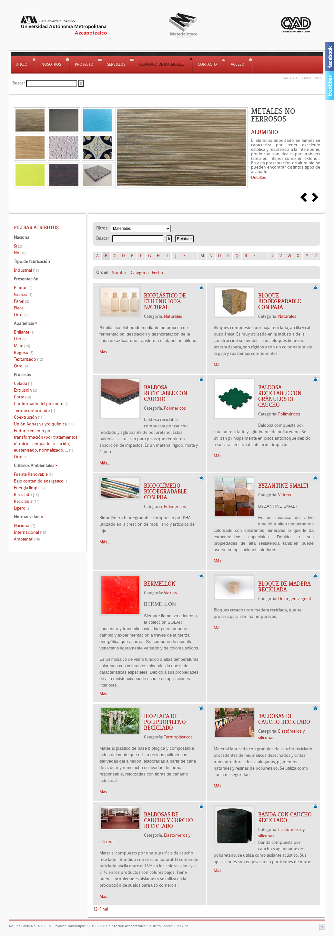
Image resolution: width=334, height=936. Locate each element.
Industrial (26, 270)
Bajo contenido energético (41, 481)
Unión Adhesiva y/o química (44, 424)
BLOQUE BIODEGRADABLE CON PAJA (279, 301)
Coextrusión (28, 417)
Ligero (22, 508)
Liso (20, 338)
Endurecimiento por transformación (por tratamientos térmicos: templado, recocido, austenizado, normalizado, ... (45, 440)
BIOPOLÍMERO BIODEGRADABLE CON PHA (165, 491)
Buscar (18, 83)
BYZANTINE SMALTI (283, 485)
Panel (21, 301)
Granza (23, 294)
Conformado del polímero (41, 403)
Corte (22, 397)
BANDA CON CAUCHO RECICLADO (285, 817)
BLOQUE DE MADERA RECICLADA (284, 586)
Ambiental (27, 539)
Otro (21, 314)
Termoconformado (34, 410)
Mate (22, 345)
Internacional (30, 532)
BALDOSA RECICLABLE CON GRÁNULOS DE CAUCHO (280, 396)
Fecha (157, 272)
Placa (21, 308)
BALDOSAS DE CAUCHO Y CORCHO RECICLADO (168, 820)
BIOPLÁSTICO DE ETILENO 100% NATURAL (165, 301)
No (20, 252)
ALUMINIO (264, 132)
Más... (104, 351)
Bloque (23, 287)
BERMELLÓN (160, 583)
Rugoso (23, 352)
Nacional (24, 525)
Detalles (258, 177)
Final (103, 909)
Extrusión (25, 390)
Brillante (24, 332)
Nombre (119, 272)
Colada (23, 383)
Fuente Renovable (33, 474)
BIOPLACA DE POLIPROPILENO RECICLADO (165, 722)
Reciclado (26, 494)
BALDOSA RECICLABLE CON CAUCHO (165, 393)
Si (18, 246)
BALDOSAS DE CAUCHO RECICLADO (284, 719)
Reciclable (26, 501)
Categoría (140, 272)
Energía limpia (30, 487)
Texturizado (28, 359)
